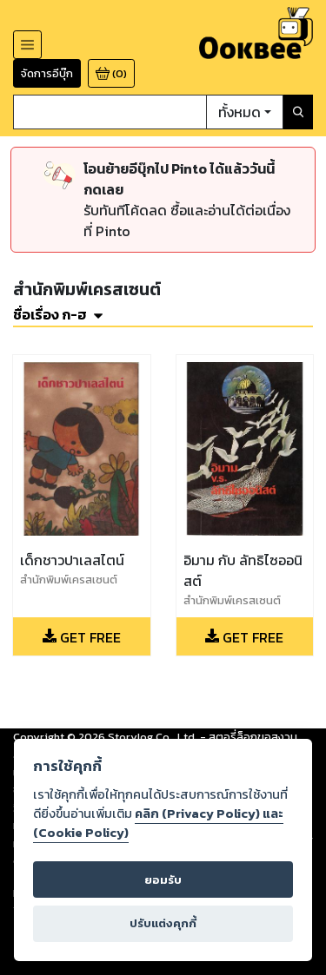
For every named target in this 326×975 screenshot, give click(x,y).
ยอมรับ (163, 880)
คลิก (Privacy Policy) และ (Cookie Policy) (158, 823)
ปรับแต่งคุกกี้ (163, 923)
